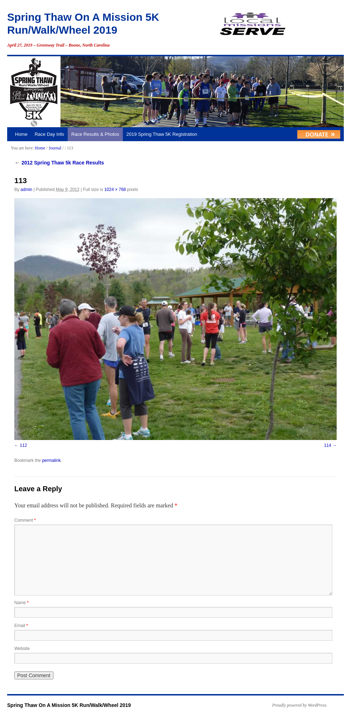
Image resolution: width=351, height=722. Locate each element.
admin (26, 189)
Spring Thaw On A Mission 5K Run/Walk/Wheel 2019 (69, 705)
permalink (51, 460)
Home (21, 134)
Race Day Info (49, 134)
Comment (25, 520)
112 (23, 445)
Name (21, 602)
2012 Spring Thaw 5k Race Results (59, 163)
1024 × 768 (115, 189)
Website (22, 648)
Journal (55, 147)
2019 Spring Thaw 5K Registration (161, 134)
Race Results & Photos (95, 134)
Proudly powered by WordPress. (299, 705)
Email (21, 625)
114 (327, 445)
